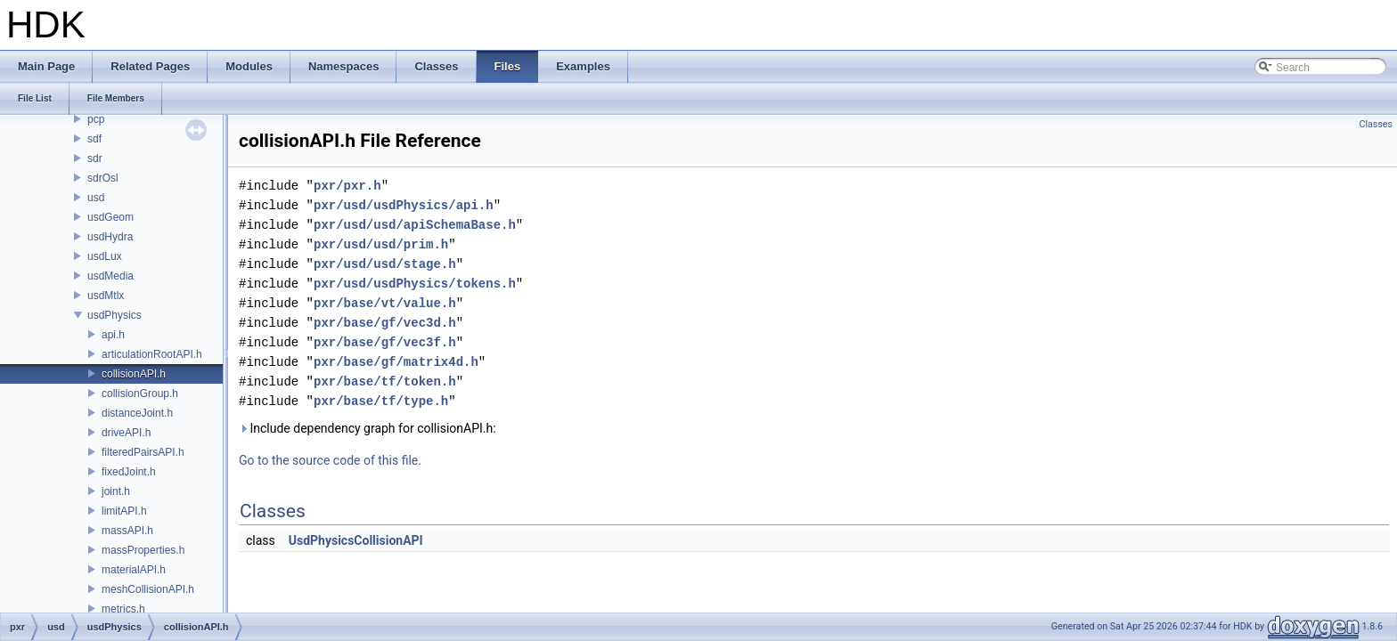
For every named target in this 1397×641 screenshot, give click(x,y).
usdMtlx (105, 295)
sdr (94, 158)
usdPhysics (114, 315)
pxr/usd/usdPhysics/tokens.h (415, 283)
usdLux (104, 256)
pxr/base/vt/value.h (385, 303)
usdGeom (110, 217)
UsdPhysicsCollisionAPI (356, 540)
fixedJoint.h (129, 472)
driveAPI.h (126, 432)
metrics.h (123, 609)
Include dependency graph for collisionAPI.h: (367, 428)
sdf (94, 139)
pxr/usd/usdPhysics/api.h (404, 205)
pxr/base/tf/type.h (381, 401)
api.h (113, 335)
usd (95, 197)
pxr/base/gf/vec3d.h (385, 322)
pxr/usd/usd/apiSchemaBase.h (415, 224)
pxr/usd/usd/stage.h (385, 264)
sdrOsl (102, 178)
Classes (1376, 124)
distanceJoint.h (137, 413)
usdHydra (110, 237)
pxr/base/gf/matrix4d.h (396, 361)
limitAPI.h (124, 511)
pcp (95, 119)
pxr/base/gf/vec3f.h (385, 342)
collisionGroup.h (140, 393)
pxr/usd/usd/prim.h (381, 244)
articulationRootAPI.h (152, 354)
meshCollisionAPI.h (148, 589)
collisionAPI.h (134, 374)
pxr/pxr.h (347, 185)
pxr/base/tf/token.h (385, 381)
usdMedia (110, 276)
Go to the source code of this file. (330, 460)
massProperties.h (143, 550)
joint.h (116, 491)
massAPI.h (127, 530)
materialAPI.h (134, 570)
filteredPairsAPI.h (143, 452)
